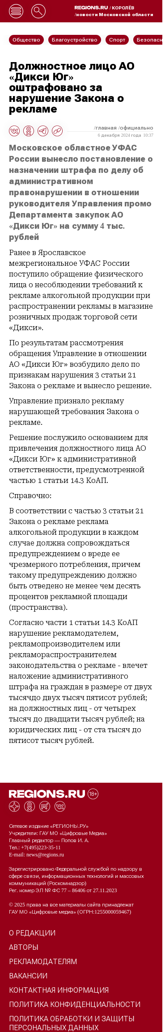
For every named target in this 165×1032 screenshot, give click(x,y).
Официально (136, 128)
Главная (106, 128)
